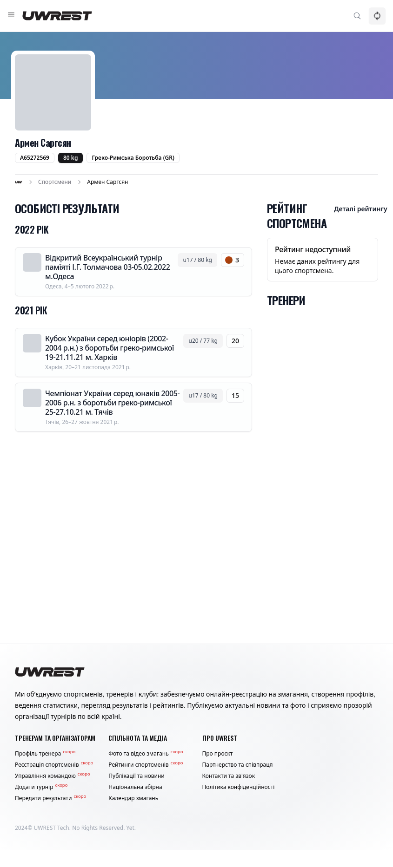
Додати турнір (41, 787)
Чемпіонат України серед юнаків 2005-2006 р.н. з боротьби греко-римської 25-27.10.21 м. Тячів (112, 402)
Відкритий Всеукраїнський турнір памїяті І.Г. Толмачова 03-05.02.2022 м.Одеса (107, 267)
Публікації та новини (136, 776)
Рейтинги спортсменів (145, 765)
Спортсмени (54, 182)
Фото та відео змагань (145, 753)
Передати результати (50, 798)
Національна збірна (135, 787)
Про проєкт (217, 753)
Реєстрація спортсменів (54, 765)
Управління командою (52, 776)
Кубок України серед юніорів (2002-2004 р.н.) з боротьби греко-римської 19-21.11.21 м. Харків (109, 347)
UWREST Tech (51, 828)
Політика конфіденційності (238, 787)
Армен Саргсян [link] (107, 182)
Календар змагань (133, 798)
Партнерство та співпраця (237, 765)
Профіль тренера (45, 753)
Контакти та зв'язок (228, 776)
